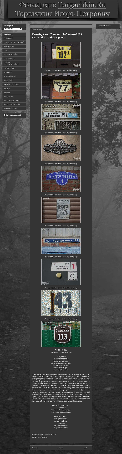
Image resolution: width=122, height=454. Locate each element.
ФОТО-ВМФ (8, 96)
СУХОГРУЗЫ (9, 68)
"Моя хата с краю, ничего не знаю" (58, 394)
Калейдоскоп (61, 407)
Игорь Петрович (61, 425)
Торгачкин (61, 423)
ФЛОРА (7, 92)
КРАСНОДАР (9, 46)
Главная (60, 448)
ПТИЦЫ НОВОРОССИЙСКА (12, 63)
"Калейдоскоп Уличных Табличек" (53, 399)
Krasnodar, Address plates (61, 412)
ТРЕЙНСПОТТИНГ (11, 84)
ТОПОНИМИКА (42, 437)
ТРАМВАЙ (8, 81)
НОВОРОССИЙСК (11, 54)
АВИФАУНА (8, 38)
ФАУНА (7, 88)
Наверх (35, 448)
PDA (85, 448)
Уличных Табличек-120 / (61, 410)
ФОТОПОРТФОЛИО (12, 104)
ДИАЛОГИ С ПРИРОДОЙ (14, 42)
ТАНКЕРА (8, 72)
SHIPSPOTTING (10, 108)
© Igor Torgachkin (61, 427)
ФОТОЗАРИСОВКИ (11, 101)
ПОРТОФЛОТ (9, 58)
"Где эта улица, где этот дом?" (76, 388)
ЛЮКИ (6, 50)
